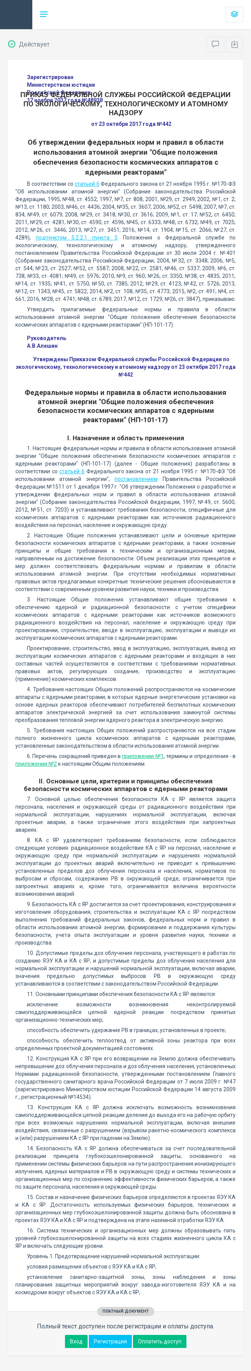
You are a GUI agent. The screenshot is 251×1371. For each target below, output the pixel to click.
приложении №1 (143, 756)
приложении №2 (36, 764)
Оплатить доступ (159, 1341)
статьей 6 (87, 184)
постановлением (136, 479)
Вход (76, 1341)
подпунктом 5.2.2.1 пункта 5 (77, 238)
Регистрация (110, 1341)
